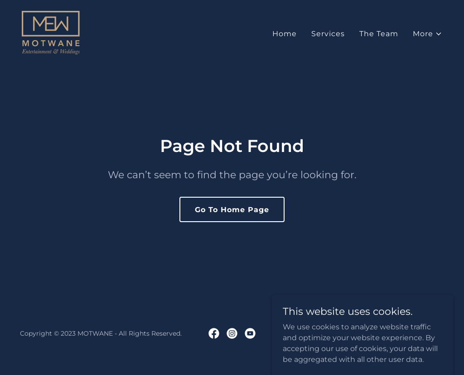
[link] (51, 32)
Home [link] (284, 33)
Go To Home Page (232, 209)
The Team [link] (378, 33)
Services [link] (328, 33)
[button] (427, 33)
